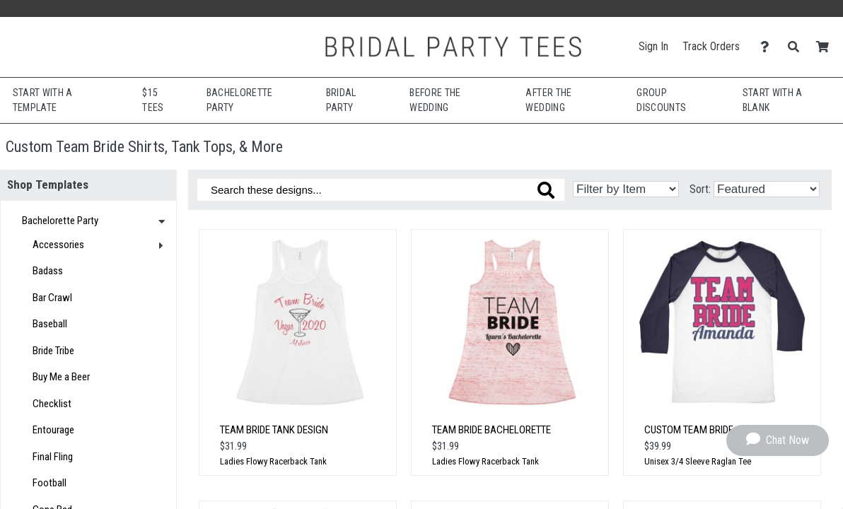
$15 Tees (152, 100)
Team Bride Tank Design (274, 429)
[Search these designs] (380, 190)
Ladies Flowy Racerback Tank (273, 461)
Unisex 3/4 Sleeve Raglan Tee (697, 461)
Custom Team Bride (688, 429)
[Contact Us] (768, 47)
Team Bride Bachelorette (491, 429)
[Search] (797, 47)
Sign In (653, 46)
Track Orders (711, 46)
